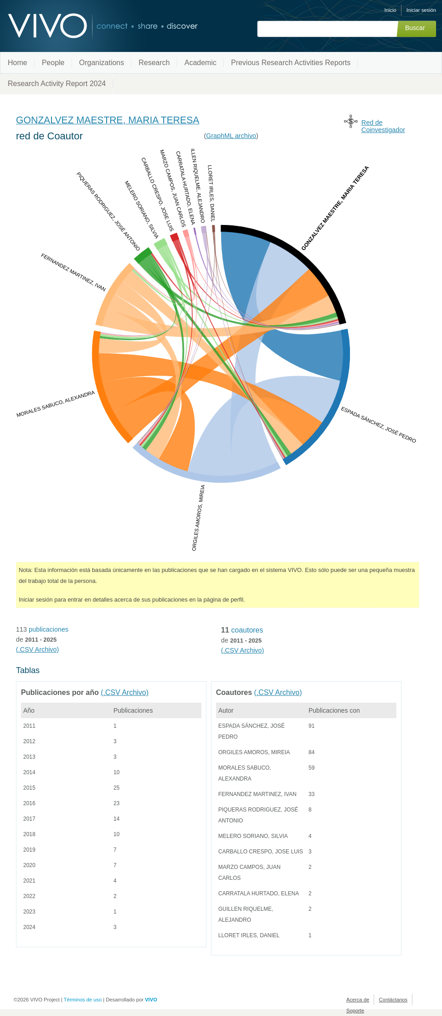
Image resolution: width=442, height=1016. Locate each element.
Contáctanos (393, 999)
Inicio (390, 10)
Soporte (355, 1010)
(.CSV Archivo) (37, 649)
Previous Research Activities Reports (290, 62)
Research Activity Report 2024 (57, 83)
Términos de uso (83, 999)
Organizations (101, 62)
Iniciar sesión (421, 10)
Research (154, 62)
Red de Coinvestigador (383, 126)
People (53, 62)
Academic (200, 62)
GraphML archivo (231, 135)
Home (17, 62)
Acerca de (357, 999)
